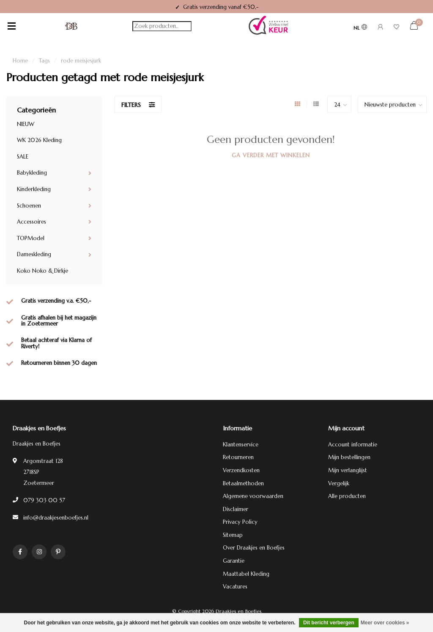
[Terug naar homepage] (71, 26)
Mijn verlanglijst (347, 470)
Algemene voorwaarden (253, 496)
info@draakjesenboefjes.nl (55, 517)
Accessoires (31, 221)
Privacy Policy (240, 521)
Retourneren (238, 457)
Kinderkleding (34, 189)
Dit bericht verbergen (328, 623)
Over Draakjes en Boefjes (254, 547)
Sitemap (233, 535)
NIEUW (25, 124)
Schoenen (29, 205)
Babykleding (32, 172)
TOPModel (30, 238)
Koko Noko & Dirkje (42, 270)
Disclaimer (235, 509)
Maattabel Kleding (246, 573)
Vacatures (235, 586)
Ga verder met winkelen (271, 155)
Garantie (233, 560)
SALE (22, 156)
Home (20, 60)
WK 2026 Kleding (39, 140)
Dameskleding (34, 254)
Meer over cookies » (385, 623)
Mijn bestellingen (349, 457)
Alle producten (347, 496)
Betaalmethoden (243, 483)
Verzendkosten (241, 470)
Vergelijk (338, 483)
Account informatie (352, 444)
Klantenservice (240, 444)
